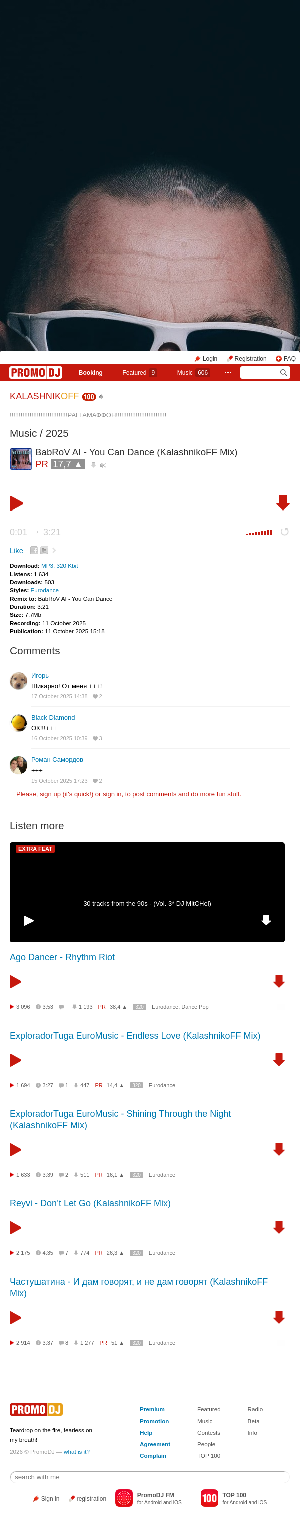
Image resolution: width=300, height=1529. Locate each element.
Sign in (51, 1499)
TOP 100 (209, 1455)
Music (194, 372)
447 (85, 1085)
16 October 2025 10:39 (60, 738)
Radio (256, 1409)
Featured (140, 372)
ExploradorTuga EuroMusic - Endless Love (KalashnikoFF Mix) (135, 1036)
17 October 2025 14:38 (60, 696)
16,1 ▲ (115, 1175)
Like (17, 551)
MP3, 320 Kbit (60, 565)
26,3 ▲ (115, 1253)
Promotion (154, 1421)
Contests (209, 1432)
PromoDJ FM (156, 1495)
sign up (50, 794)
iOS (178, 1502)
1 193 (86, 1007)
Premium (152, 1409)
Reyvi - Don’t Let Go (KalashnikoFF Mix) (90, 1203)
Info (253, 1432)
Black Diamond (53, 717)
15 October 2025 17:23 (60, 781)
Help (146, 1432)
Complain (153, 1455)
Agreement (155, 1444)
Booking (91, 372)
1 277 (87, 1343)
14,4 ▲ (115, 1085)
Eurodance (45, 590)
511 (85, 1175)
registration (91, 1499)
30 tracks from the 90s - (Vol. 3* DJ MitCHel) (148, 903)
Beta (254, 1421)
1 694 (23, 1085)
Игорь (40, 675)
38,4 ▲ (119, 1007)
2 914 (23, 1343)
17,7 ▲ (68, 464)
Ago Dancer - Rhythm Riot (62, 957)
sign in (112, 794)
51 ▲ (118, 1343)
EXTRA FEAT (35, 849)
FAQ (290, 359)
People (207, 1444)
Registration (251, 359)
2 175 (23, 1253)
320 (140, 1007)
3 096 (23, 1007)
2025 (57, 433)
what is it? (77, 1451)
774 (85, 1253)
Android (153, 1502)
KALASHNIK (44, 396)
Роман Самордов (58, 759)
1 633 (23, 1175)
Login (210, 359)
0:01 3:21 (35, 532)
